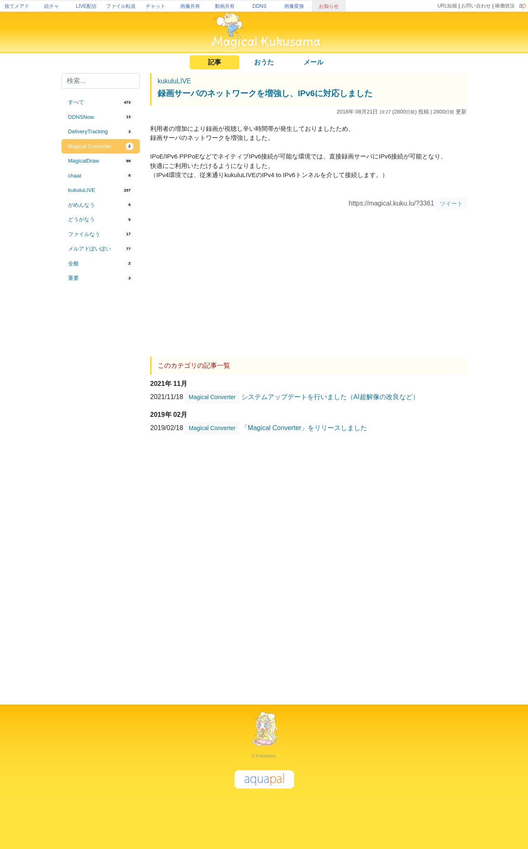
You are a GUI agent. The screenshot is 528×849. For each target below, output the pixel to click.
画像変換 (294, 6)
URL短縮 (447, 6)
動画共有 (225, 6)
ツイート (451, 203)
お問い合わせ (476, 6)
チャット (155, 6)
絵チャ (51, 6)
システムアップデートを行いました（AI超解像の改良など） (330, 396)
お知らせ (329, 6)
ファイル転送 (121, 6)
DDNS (259, 6)
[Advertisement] (100, 422)
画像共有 (190, 6)
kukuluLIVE (174, 81)
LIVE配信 (86, 6)
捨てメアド (17, 6)
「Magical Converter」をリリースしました (304, 427)
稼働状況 (505, 6)
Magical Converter (212, 397)
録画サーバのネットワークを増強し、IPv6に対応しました (265, 93)
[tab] (100, 102)
